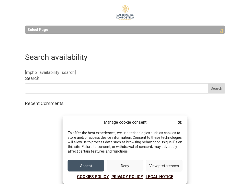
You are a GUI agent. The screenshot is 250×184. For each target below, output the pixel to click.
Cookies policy (93, 177)
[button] (180, 122)
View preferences (164, 166)
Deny (125, 166)
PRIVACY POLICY (127, 177)
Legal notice (159, 177)
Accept (86, 166)
